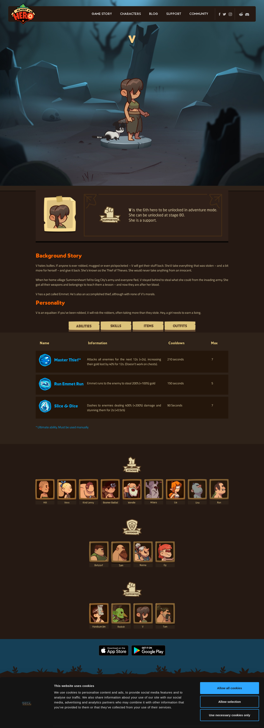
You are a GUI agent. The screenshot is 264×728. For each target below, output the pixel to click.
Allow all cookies (229, 674)
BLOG (153, 14)
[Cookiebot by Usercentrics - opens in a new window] (27, 720)
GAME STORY (102, 14)
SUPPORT (173, 14)
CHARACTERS (130, 14)
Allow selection (229, 687)
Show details (216, 720)
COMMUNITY (198, 14)
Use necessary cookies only (229, 701)
